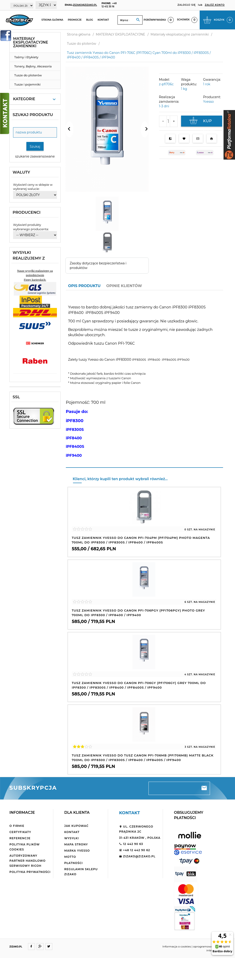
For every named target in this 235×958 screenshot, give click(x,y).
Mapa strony (76, 844)
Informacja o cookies (176, 946)
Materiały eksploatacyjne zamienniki (30, 42)
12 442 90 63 (131, 844)
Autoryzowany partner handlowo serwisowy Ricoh (27, 860)
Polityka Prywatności (29, 872)
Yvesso (208, 102)
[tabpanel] (144, 378)
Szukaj (35, 146)
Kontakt (103, 19)
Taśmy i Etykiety (26, 57)
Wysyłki (71, 838)
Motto (70, 856)
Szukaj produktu (33, 114)
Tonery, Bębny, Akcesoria (33, 66)
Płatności (73, 863)
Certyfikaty (20, 832)
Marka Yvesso (77, 850)
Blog (89, 19)
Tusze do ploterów (28, 75)
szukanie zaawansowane (35, 156)
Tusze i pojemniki (27, 84)
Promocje (75, 19)
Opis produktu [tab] (84, 286)
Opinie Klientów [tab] (124, 286)
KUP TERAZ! (201, 122)
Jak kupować (76, 826)
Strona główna (52, 19)
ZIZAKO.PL (15, 946)
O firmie (16, 826)
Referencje (20, 838)
